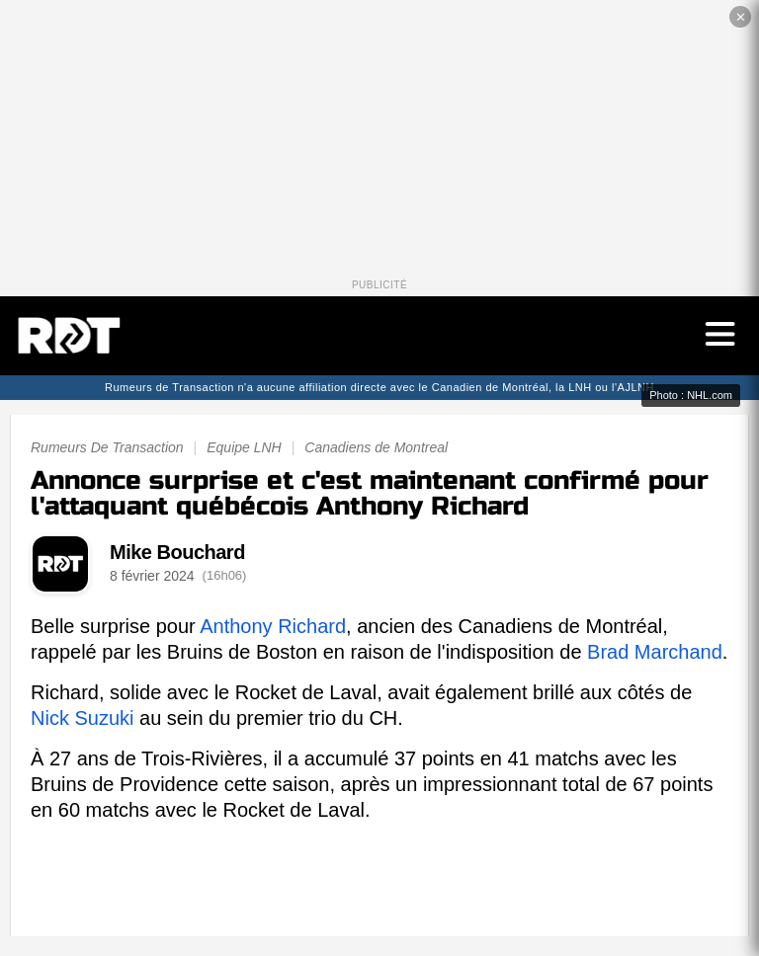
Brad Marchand (654, 652)
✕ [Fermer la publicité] (740, 17)
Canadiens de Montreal (376, 447)
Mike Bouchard (177, 552)
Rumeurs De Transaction (107, 447)
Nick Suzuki (82, 718)
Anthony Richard (273, 626)
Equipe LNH (244, 447)
